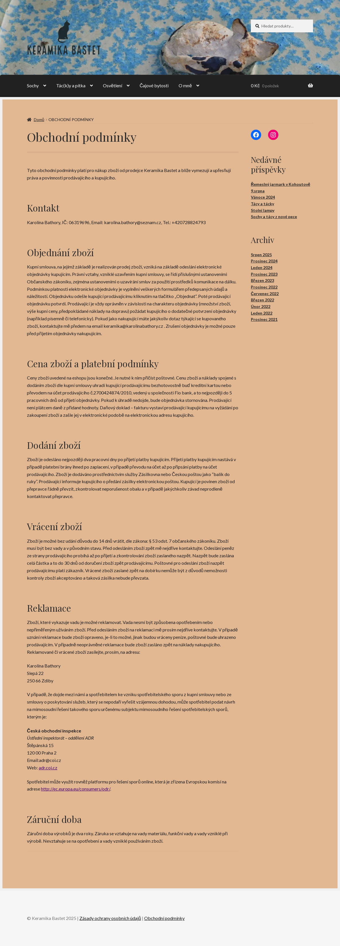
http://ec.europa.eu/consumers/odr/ (75, 788)
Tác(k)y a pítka (70, 85)
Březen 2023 (262, 280)
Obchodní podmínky (164, 918)
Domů (39, 119)
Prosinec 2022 (264, 287)
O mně (185, 85)
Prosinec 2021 (264, 319)
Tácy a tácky (262, 203)
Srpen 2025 (261, 254)
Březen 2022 (262, 299)
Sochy (33, 85)
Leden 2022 (261, 313)
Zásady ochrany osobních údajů (110, 918)
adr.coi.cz (48, 767)
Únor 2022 (260, 306)
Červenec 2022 (265, 293)
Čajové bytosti (154, 85)
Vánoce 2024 (263, 197)
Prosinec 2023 (264, 274)
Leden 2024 (261, 267)
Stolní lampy (262, 210)
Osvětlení (112, 85)
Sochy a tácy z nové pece (274, 216)
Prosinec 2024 (264, 260)
